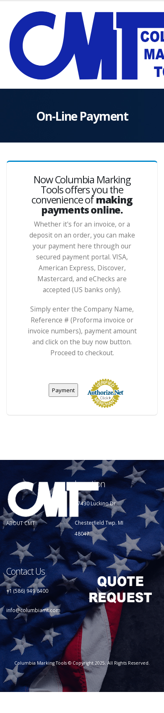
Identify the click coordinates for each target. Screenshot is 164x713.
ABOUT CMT (20, 523)
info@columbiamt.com (33, 610)
